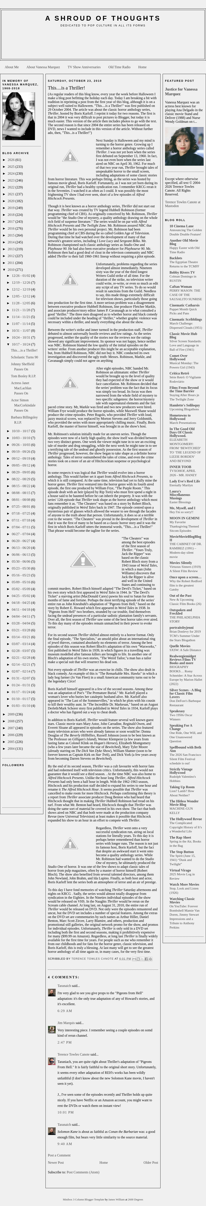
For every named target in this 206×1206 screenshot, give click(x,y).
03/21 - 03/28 (21, 630)
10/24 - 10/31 (21, 337)
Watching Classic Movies (182, 900)
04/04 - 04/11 (21, 616)
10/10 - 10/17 (21, 431)
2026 (11, 160)
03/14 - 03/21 (21, 637)
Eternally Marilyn (181, 485)
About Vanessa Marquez (43, 67)
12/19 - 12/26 (21, 282)
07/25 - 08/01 (21, 506)
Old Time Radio (119, 67)
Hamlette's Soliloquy (185, 405)
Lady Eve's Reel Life (185, 481)
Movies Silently (181, 563)
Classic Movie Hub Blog (183, 335)
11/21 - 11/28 (21, 310)
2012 (11, 256)
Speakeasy (177, 711)
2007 (11, 728)
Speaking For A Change (181, 727)
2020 (11, 201)
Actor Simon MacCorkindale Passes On (23, 405)
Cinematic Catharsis (185, 305)
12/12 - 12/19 (21, 289)
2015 (11, 235)
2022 (11, 187)
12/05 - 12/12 (21, 296)
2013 (11, 249)
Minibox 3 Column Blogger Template (84, 1199)
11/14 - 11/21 (21, 317)
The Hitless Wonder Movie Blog (184, 802)
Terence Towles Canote (73, 1054)
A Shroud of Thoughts (103, 18)
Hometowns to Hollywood (180, 417)
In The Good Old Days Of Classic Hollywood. (182, 432)
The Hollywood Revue (186, 819)
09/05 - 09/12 (21, 465)
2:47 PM (65, 1042)
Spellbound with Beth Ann (185, 749)
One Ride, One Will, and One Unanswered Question (186, 737)
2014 (11, 242)
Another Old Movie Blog (184, 242)
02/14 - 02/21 (21, 664)
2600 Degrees (135, 1199)
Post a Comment (59, 1155)
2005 (11, 742)
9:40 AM (65, 1144)
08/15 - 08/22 (21, 486)
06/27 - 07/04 (21, 534)
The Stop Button (182, 852)
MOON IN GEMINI (185, 518)
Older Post (151, 1162)
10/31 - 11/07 (21, 330)
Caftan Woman (181, 286)
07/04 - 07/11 (21, 527)
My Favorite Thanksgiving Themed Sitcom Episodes (184, 526)
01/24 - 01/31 (21, 685)
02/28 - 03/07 (21, 651)
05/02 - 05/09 (21, 589)
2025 (11, 166)
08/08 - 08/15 (21, 493)
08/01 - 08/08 (21, 499)
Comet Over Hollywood (179, 357)
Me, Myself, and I (182, 508)
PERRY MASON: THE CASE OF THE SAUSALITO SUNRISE (186, 295)
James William (116, 1199)
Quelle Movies (180, 646)
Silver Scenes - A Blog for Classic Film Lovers (185, 693)
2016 (11, 228)
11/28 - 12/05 (21, 303)
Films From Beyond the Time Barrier (184, 389)
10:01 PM (66, 1112)
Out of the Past (181, 595)
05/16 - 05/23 (21, 575)
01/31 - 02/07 (21, 678)
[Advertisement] (103, 44)
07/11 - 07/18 (21, 520)
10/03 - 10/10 (21, 438)
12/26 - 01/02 (21, 275)
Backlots (176, 258)
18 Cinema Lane (182, 226)
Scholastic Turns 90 (24, 357)
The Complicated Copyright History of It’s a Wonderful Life (186, 827)
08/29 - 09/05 (21, 472)
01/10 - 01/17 (21, 699)
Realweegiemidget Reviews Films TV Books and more (183, 659)
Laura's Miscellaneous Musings (180, 494)
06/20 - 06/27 (21, 541)
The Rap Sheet (180, 837)
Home (142, 67)
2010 (11, 269)
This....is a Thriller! (24, 350)
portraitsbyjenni (182, 627)
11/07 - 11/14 (21, 324)
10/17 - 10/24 (21, 344)
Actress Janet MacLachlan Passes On (21, 388)
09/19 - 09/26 (21, 451)
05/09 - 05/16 (21, 582)
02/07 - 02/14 (21, 671)
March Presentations (183, 422)
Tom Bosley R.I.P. (23, 376)
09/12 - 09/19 (21, 458)
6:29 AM (65, 1011)
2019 (11, 208)
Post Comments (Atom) (83, 1172)
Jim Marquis (66, 1023)
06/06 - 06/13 (21, 554)
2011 (11, 263)
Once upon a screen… (185, 577)
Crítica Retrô (179, 373)
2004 (11, 748)
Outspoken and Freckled (181, 611)
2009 (11, 714)
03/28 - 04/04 (21, 623)
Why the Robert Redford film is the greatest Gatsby (186, 585)
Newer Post (56, 1162)
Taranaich (64, 986)
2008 (11, 721)
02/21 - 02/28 (21, 657)
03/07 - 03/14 (21, 644)
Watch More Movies (184, 884)
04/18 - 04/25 (21, 603)
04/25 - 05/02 (21, 596)
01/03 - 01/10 (21, 706)
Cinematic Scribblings (186, 319)
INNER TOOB (180, 467)
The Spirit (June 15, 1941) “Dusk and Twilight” (182, 860)
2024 (11, 173)
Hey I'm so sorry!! (181, 512)
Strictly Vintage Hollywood (181, 770)
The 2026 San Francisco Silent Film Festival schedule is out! (185, 759)
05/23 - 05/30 (21, 568)
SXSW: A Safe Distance (185, 650)
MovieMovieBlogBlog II (185, 538)
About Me (12, 67)
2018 (11, 215)
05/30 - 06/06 (21, 561)
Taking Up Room (182, 787)
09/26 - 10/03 (21, 445)
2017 (11, 221)
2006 (11, 735)
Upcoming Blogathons (184, 409)
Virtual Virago (180, 870)
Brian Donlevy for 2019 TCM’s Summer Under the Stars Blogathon (185, 636)
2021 (11, 194)
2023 (11, 180)
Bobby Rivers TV (182, 272)
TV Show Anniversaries (84, 67)
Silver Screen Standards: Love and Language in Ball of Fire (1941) (185, 345)
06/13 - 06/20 (21, 548)
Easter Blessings (180, 502)
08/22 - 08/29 (21, 479)
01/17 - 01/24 (21, 692)
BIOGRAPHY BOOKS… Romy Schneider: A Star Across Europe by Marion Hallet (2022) (186, 675)
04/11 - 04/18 (21, 609)
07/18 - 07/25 (21, 513)
